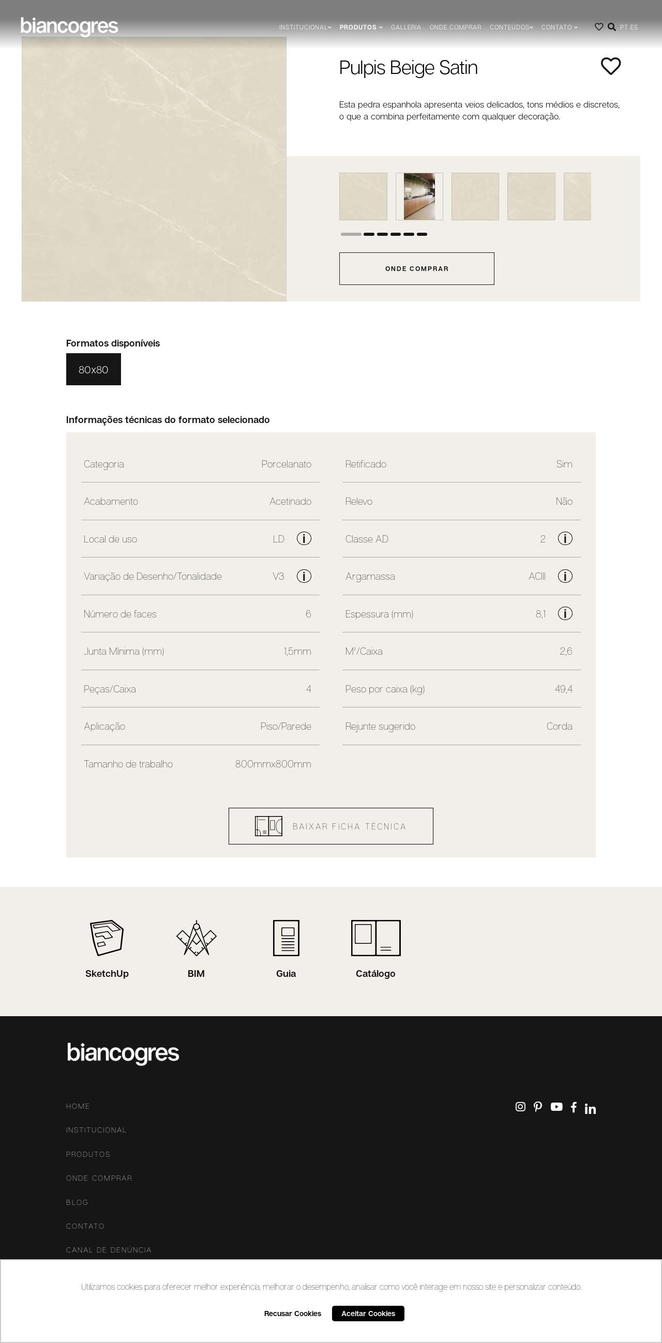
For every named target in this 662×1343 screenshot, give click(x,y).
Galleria (406, 27)
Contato (85, 1226)
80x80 (94, 369)
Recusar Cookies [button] (292, 1313)
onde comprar (417, 268)
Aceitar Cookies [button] (368, 1313)
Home (78, 1106)
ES (634, 27)
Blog (77, 1202)
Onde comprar (456, 27)
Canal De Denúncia (109, 1250)
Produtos (88, 1154)
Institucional (96, 1130)
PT (624, 27)
